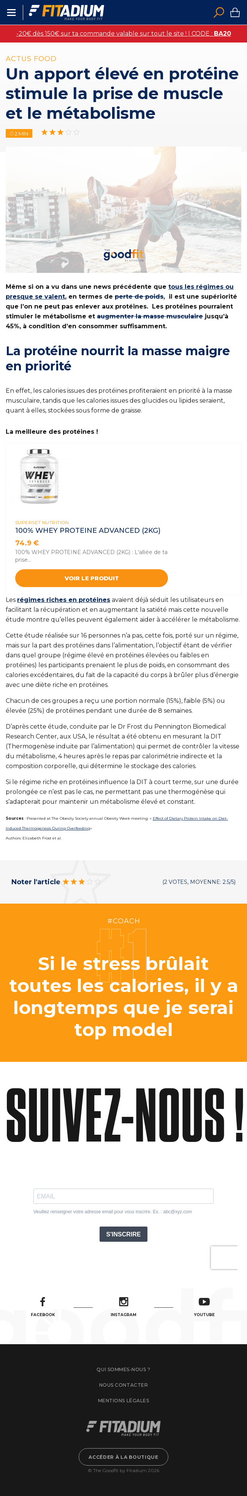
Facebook (43, 1307)
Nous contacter (123, 1385)
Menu (11, 12)
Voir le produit (92, 578)
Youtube (204, 1307)
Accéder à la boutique (123, 1457)
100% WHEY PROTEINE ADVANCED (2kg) (87, 530)
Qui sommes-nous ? (123, 1369)
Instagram (123, 1307)
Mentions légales (123, 1400)
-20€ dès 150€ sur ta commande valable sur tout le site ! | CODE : (123, 33)
